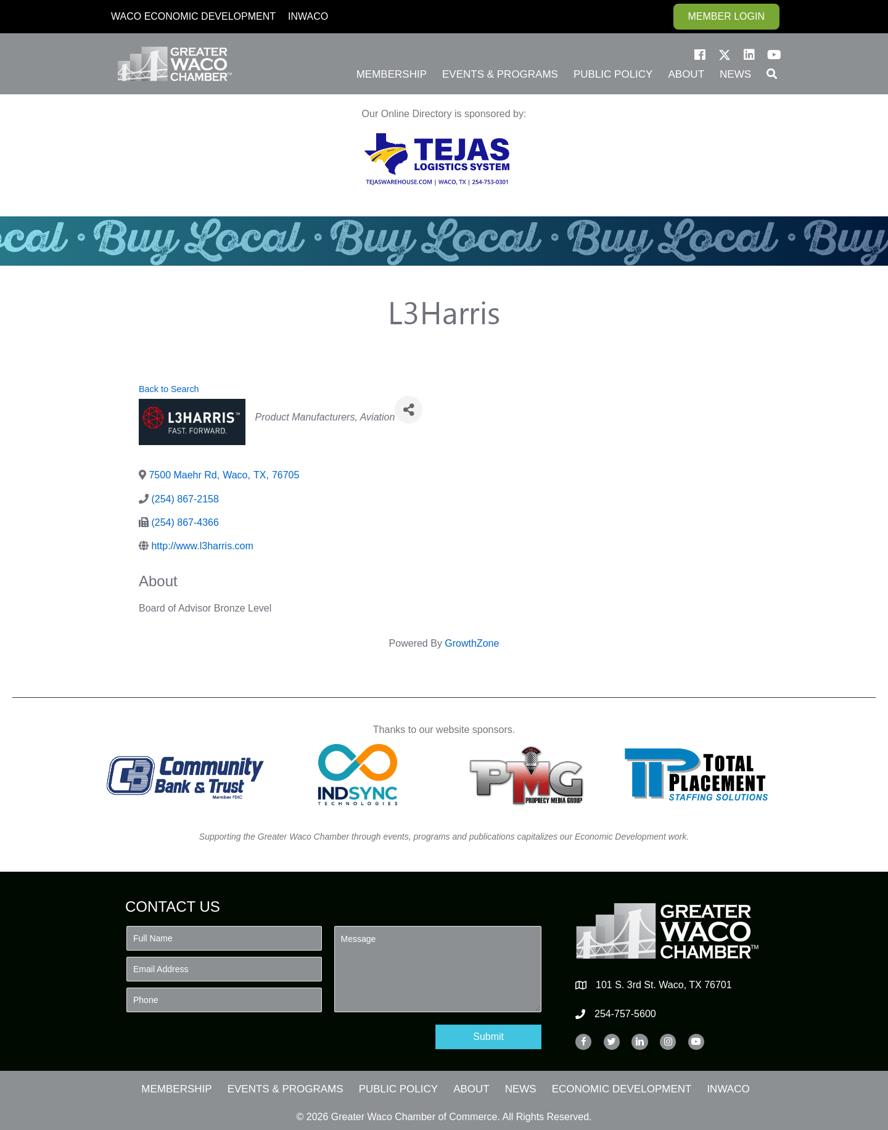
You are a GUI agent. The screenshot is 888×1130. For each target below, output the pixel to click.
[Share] (408, 410)
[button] (700, 55)
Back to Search (169, 389)
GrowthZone (472, 643)
